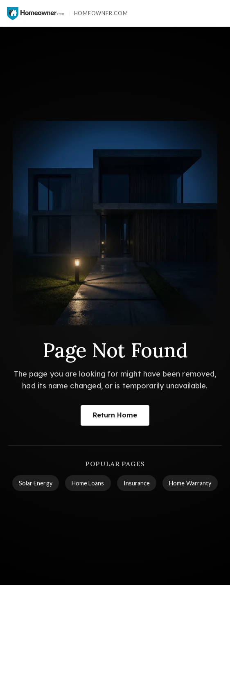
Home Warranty (190, 483)
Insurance (137, 483)
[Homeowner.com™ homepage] (35, 13)
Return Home (115, 415)
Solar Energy (35, 483)
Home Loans (88, 483)
